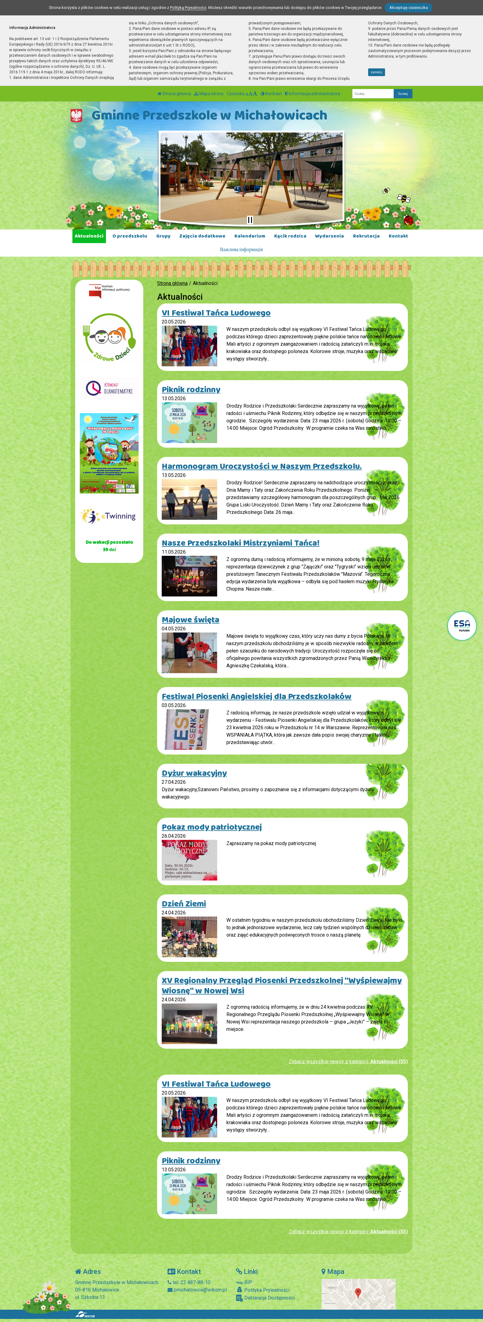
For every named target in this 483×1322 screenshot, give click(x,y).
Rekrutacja (366, 236)
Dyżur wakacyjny (194, 773)
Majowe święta (190, 620)
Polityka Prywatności (263, 1290)
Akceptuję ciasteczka (408, 7)
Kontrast (271, 93)
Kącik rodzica (290, 236)
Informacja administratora (312, 93)
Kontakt (398, 236)
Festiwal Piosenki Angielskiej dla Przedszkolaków (256, 696)
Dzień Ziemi (184, 904)
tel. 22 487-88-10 (189, 1282)
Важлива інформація (241, 250)
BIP (244, 1282)
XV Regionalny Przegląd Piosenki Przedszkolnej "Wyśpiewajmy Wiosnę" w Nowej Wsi (282, 986)
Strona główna (174, 93)
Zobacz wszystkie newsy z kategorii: (348, 1061)
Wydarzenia (329, 236)
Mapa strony (209, 93)
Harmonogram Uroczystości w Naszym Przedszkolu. (262, 466)
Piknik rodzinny (191, 390)
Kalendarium (249, 236)
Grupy (163, 236)
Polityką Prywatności (188, 7)
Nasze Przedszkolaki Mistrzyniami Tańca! (240, 543)
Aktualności (89, 236)
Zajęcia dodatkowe (202, 236)
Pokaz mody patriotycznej (212, 827)
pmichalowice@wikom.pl (197, 1290)
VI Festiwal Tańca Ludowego (216, 313)
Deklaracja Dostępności (265, 1298)
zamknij (376, 72)
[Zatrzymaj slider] (250, 220)
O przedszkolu (129, 236)
